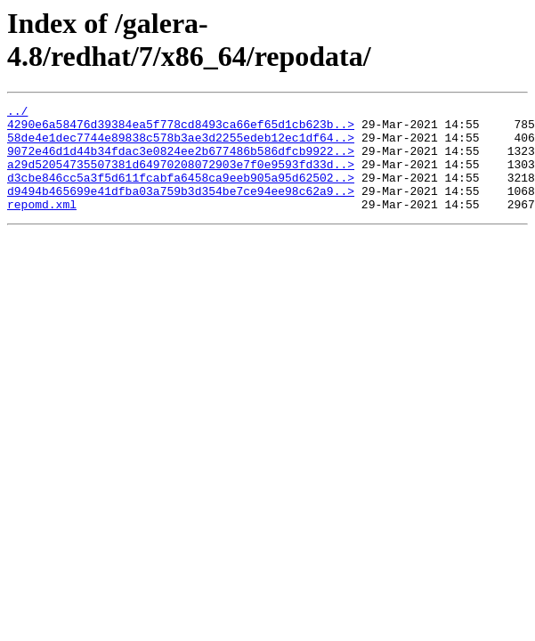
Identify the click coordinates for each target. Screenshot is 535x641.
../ (17, 113)
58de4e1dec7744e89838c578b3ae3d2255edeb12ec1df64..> (180, 145)
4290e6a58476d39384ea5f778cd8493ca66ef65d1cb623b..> (180, 129)
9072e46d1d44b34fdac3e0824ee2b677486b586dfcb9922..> (180, 161)
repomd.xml (42, 225)
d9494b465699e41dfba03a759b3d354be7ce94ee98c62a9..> (180, 209)
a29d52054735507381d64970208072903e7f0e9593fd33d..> (180, 177)
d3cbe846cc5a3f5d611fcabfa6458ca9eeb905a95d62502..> (180, 193)
